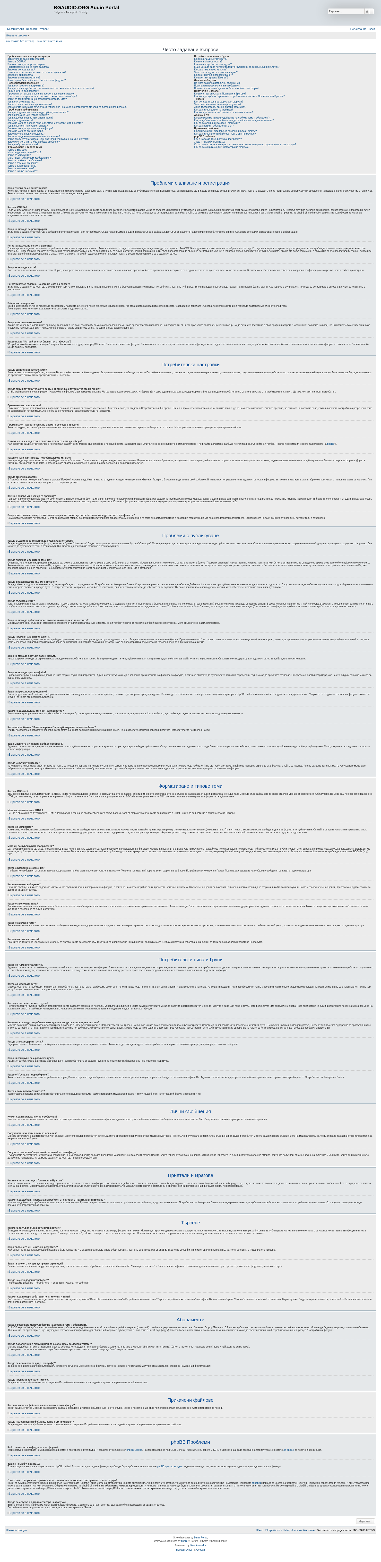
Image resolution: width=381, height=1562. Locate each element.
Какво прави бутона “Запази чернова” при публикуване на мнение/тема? (48, 139)
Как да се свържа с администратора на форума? (221, 147)
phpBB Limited (134, 1450)
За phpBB (288, 1450)
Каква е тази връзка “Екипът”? (211, 77)
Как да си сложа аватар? (21, 101)
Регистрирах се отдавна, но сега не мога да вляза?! (37, 72)
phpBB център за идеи (169, 1466)
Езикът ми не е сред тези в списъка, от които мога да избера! (42, 96)
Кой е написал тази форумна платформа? (218, 139)
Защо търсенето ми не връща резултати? (217, 104)
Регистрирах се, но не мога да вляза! (28, 67)
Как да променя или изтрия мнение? (28, 115)
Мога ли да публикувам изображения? (29, 157)
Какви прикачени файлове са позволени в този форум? (225, 131)
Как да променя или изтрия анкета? (28, 125)
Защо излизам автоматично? (24, 77)
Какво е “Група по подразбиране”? (213, 75)
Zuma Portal (200, 1537)
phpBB (330, 444)
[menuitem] (37, 29)
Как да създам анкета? (20, 120)
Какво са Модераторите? (208, 61)
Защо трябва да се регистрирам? (26, 59)
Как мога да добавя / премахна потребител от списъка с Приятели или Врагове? (239, 96)
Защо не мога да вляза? (21, 69)
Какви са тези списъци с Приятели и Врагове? (220, 93)
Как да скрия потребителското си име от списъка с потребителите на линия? (51, 88)
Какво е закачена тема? (21, 168)
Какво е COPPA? (17, 61)
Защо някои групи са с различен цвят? (216, 72)
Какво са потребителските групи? (213, 64)
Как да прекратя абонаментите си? (214, 125)
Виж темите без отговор (20, 41)
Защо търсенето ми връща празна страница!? (220, 107)
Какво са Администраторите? (210, 59)
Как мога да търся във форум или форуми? (218, 101)
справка (256, 1483)
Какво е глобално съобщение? (25, 160)
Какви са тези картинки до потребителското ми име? (37, 99)
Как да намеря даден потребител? (213, 109)
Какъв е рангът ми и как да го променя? (30, 104)
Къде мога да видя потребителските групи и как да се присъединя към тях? (236, 67)
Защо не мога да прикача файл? (26, 131)
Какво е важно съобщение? (23, 163)
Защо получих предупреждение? (26, 133)
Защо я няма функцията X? (209, 141)
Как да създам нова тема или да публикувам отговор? (38, 112)
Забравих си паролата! (20, 75)
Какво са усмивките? (19, 155)
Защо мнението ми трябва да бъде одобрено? (34, 141)
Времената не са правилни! (23, 91)
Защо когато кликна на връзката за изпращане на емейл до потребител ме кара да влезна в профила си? (67, 107)
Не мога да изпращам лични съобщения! (217, 83)
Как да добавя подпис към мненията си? (30, 117)
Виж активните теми (49, 41)
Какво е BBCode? (17, 149)
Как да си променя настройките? (26, 85)
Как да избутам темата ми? (23, 144)
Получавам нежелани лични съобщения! (217, 85)
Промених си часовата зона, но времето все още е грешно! (41, 93)
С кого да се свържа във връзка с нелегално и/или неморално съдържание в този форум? (245, 144)
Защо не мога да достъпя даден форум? (30, 128)
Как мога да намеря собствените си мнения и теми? (223, 112)
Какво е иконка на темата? (22, 171)
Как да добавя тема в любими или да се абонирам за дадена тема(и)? (234, 120)
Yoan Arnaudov (198, 1545)
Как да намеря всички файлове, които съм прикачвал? (225, 133)
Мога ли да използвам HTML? (24, 152)
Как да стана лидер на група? (210, 69)
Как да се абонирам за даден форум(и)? (217, 123)
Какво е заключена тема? (22, 165)
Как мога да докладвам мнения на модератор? (34, 136)
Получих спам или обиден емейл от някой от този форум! (226, 88)
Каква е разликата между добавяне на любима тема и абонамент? (231, 117)
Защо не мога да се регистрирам (26, 64)
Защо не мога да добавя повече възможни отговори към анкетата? (45, 123)
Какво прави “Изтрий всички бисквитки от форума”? (37, 80)
